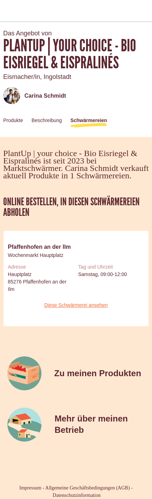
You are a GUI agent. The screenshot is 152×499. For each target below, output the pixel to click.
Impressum (30, 488)
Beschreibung (47, 120)
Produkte (13, 120)
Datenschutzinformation (77, 495)
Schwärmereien (89, 120)
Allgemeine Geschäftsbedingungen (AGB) (87, 488)
